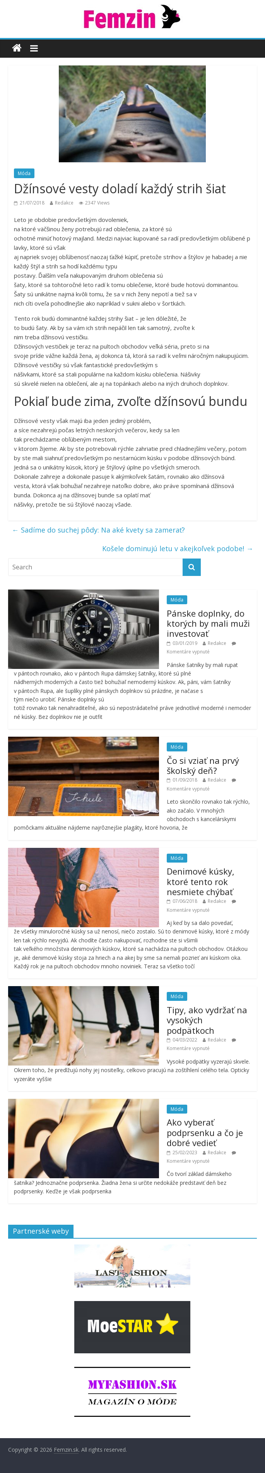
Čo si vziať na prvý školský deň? (203, 765)
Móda (24, 173)
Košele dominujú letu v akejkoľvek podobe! (177, 548)
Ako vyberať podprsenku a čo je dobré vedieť (205, 1132)
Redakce (64, 202)
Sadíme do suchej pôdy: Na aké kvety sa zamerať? (98, 530)
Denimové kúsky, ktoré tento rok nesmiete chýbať (200, 881)
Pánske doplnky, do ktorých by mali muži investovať (208, 623)
